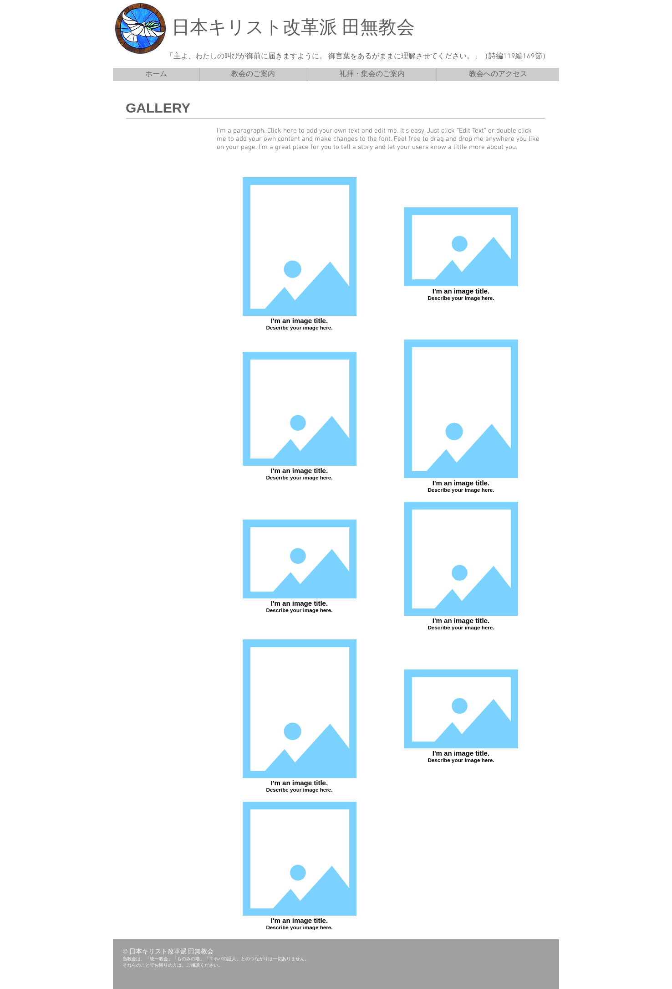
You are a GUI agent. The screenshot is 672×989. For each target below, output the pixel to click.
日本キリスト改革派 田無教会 (293, 29)
